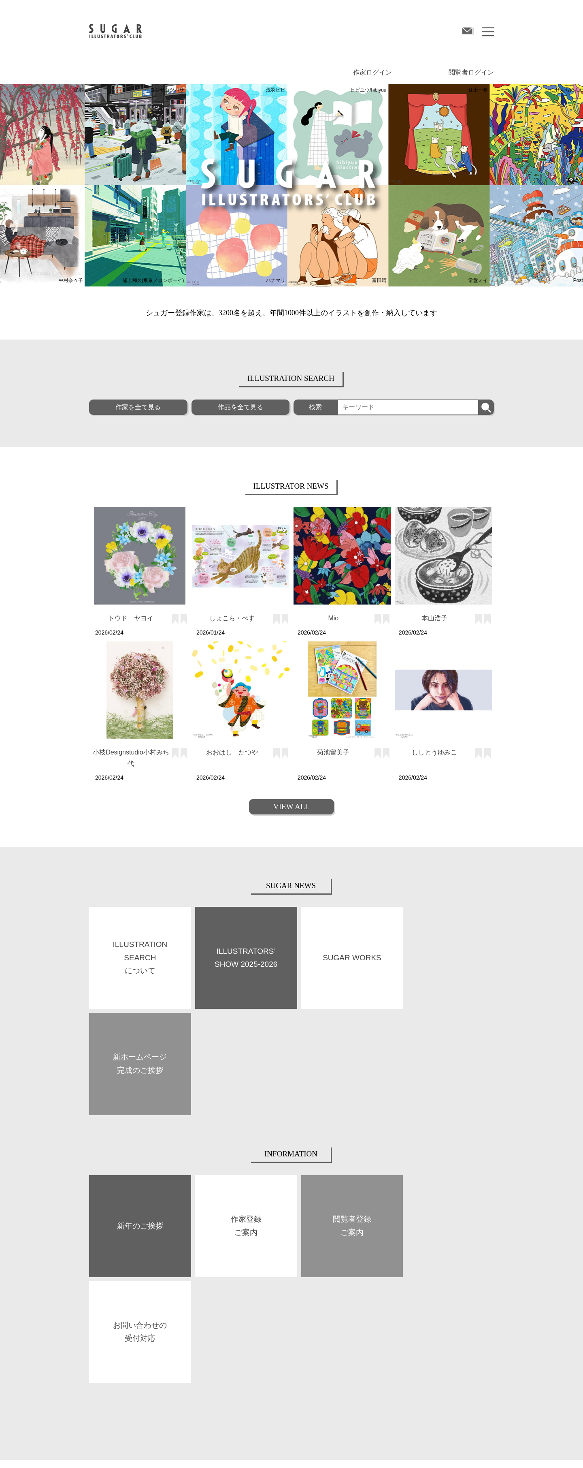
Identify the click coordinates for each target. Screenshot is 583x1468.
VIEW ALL (291, 806)
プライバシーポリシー (228, 1449)
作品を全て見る (240, 406)
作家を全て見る (138, 406)
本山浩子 (434, 617)
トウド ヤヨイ (130, 617)
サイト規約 (101, 1449)
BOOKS (198, 1302)
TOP (93, 1282)
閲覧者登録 (405, 1302)
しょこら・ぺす (232, 617)
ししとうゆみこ (434, 751)
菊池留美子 (333, 751)
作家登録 (301, 1302)
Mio (333, 617)
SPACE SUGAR (206, 1322)
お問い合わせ (357, 1449)
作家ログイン (372, 71)
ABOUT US (101, 1303)
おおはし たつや (232, 751)
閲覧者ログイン (471, 71)
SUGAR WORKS (106, 1323)
